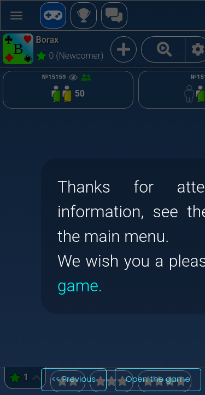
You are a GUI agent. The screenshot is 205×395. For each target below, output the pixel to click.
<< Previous (73, 379)
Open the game (158, 379)
